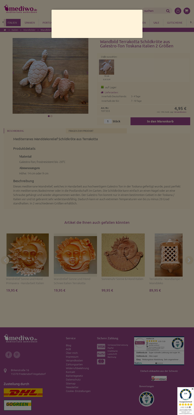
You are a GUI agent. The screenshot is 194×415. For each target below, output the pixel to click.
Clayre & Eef (100, 22)
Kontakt (70, 372)
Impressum (72, 356)
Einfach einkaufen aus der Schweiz (159, 371)
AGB (68, 349)
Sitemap (70, 383)
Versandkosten (180, 112)
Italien (12, 22)
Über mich (72, 352)
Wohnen (122, 22)
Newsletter (72, 387)
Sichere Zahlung (107, 338)
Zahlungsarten (74, 364)
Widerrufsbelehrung (77, 368)
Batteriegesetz (74, 375)
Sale (156, 22)
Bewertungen (146, 386)
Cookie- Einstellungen (78, 391)
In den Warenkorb (160, 121)
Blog (68, 345)
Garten (141, 22)
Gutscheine (174, 22)
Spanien (30, 22)
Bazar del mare (74, 22)
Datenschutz (73, 379)
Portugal (49, 22)
